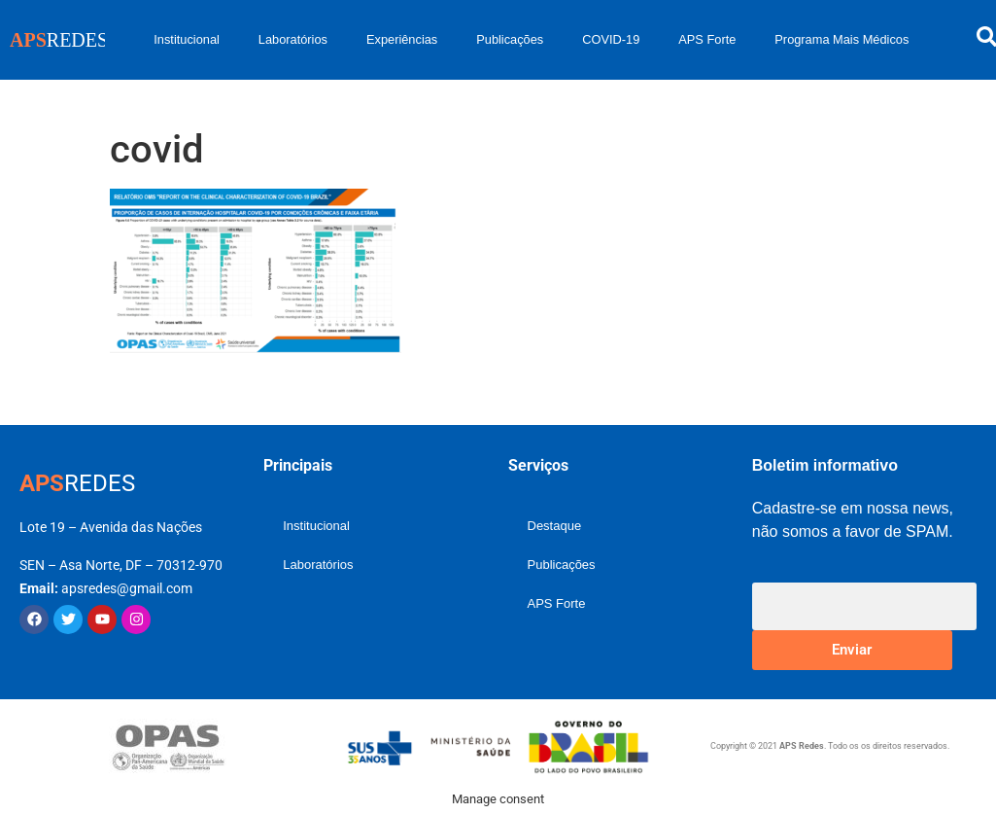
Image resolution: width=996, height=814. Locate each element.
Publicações (509, 39)
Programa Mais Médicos (841, 39)
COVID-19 (610, 39)
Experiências (401, 39)
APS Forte (707, 39)
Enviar (852, 649)
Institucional (187, 39)
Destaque (555, 525)
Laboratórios (292, 39)
